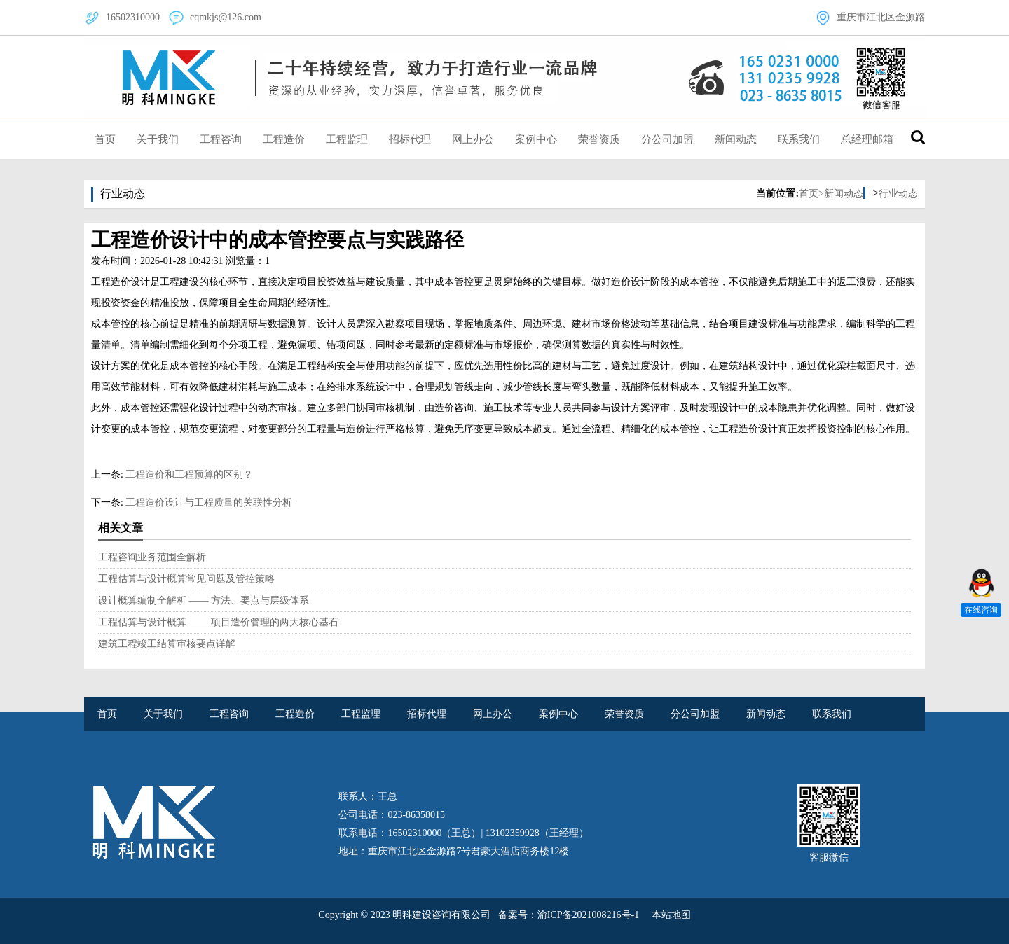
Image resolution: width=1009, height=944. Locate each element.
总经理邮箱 (867, 139)
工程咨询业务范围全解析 (152, 557)
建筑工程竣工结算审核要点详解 (166, 644)
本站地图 (671, 915)
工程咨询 (221, 139)
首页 (105, 139)
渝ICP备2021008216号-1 (588, 915)
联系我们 (799, 139)
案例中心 (536, 139)
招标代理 (410, 139)
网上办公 (473, 139)
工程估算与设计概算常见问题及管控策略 (186, 579)
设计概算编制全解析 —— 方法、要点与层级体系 (203, 600)
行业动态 (898, 193)
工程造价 (284, 139)
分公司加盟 (667, 139)
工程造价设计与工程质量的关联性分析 (208, 502)
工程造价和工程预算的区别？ (189, 474)
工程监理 (347, 139)
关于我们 (158, 139)
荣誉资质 (599, 139)
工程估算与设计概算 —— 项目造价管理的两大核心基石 (218, 622)
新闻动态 (736, 139)
